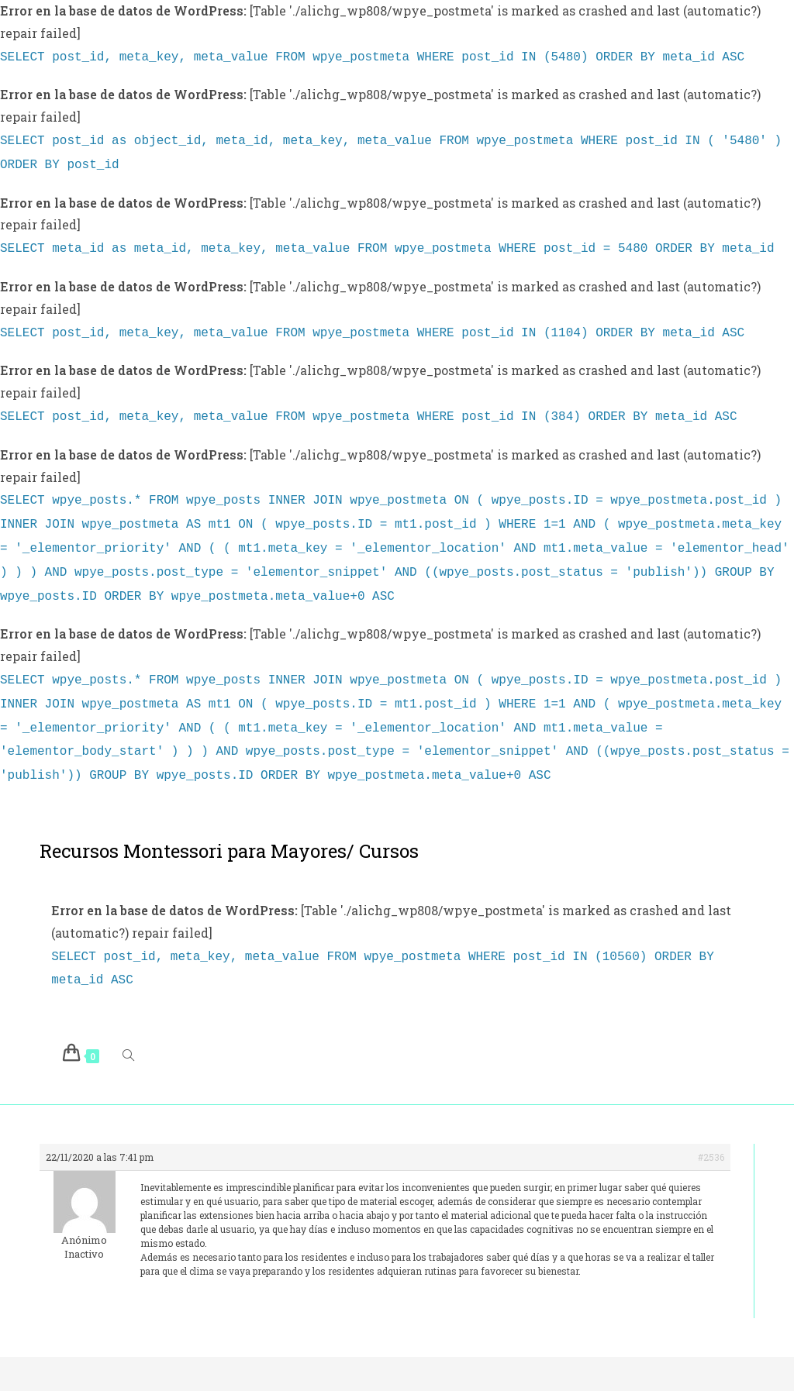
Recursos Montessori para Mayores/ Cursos (229, 826)
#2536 (711, 1129)
